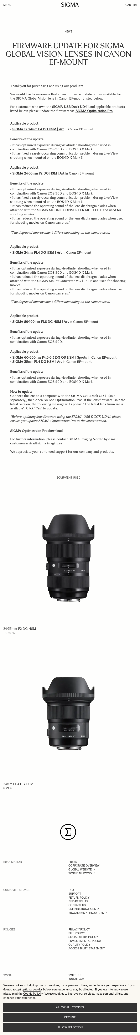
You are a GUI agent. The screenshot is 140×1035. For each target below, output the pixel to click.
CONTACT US (77, 905)
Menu (7, 4)
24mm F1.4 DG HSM (18, 784)
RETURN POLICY (78, 897)
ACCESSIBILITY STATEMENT (86, 948)
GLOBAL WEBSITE (80, 869)
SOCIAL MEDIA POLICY (83, 937)
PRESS (72, 861)
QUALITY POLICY (79, 944)
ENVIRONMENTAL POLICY (85, 941)
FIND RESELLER (78, 901)
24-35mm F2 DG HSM (19, 629)
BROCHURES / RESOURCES (86, 912)
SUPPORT (74, 893)
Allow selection (70, 1027)
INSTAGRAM (76, 979)
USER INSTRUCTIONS (82, 908)
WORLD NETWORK (80, 873)
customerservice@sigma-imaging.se (36, 443)
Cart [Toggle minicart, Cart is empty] (131, 4)
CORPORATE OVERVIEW (84, 865)
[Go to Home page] (70, 4)
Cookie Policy (32, 993)
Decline (70, 1017)
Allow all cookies (70, 1007)
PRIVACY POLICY (79, 929)
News (68, 31)
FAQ (71, 890)
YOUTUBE (74, 975)
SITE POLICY (76, 933)
